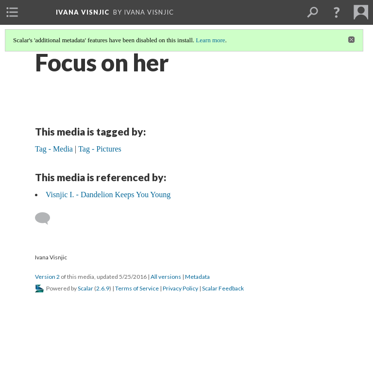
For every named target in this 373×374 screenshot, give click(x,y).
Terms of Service (137, 288)
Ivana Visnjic (82, 12)
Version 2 (47, 276)
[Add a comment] (47, 218)
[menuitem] (12, 12)
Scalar (85, 288)
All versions (166, 276)
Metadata (197, 276)
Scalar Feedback (223, 288)
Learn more (210, 40)
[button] (336, 12)
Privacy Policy (180, 288)
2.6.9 (102, 288)
